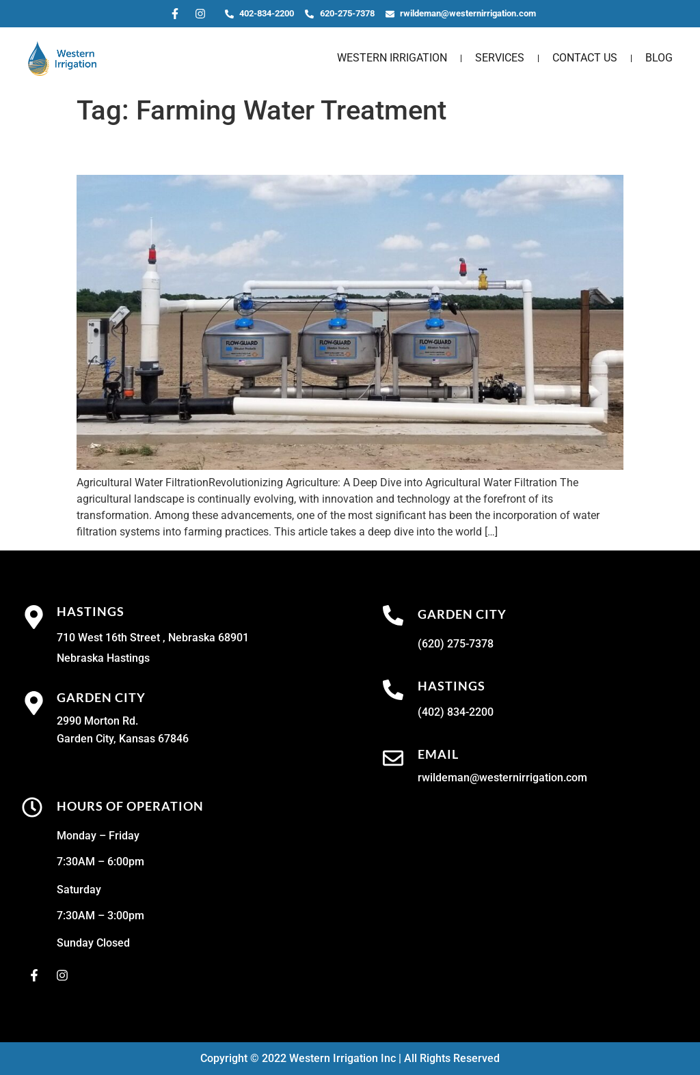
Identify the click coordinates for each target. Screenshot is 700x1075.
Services (499, 57)
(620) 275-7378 (456, 643)
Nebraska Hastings (103, 658)
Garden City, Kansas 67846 (123, 738)
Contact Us (584, 57)
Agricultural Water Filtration (210, 151)
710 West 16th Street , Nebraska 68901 (153, 637)
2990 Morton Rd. (97, 720)
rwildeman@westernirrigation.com (502, 777)
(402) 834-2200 (456, 712)
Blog (659, 57)
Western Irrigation (392, 57)
